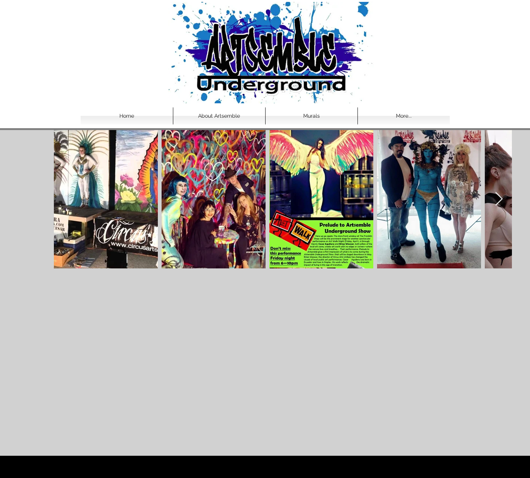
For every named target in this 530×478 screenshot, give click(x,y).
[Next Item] (499, 199)
